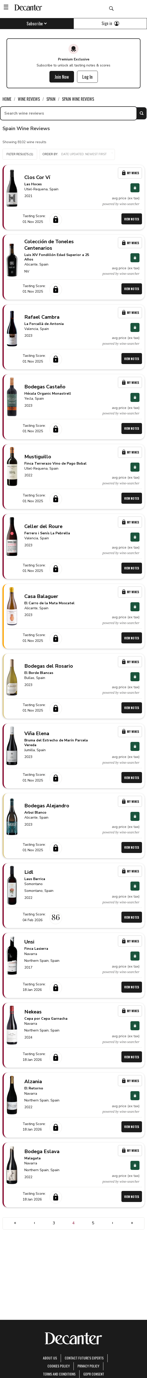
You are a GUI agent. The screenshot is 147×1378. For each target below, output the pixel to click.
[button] (77, 154)
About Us (50, 1357)
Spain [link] (50, 99)
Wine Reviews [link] (29, 99)
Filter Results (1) (20, 154)
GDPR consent (93, 1373)
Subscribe (37, 24)
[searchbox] (68, 113)
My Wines (130, 173)
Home (7, 99)
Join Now (61, 76)
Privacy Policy (88, 1365)
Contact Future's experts (84, 1357)
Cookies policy (58, 1365)
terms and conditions (59, 1373)
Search (141, 113)
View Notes (131, 219)
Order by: (77, 154)
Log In (87, 76)
